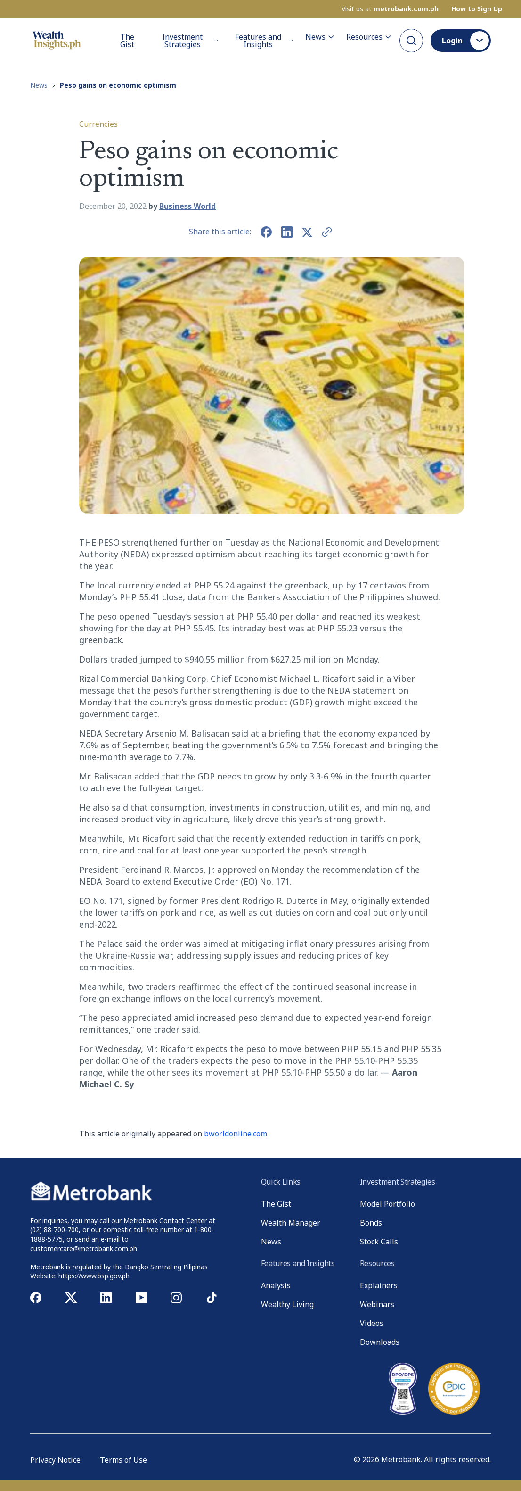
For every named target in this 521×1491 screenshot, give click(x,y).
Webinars (377, 1304)
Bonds (371, 1223)
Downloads (379, 1342)
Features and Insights (264, 40)
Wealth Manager (290, 1223)
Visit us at (390, 9)
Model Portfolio (387, 1204)
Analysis (276, 1285)
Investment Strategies (190, 40)
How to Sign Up (476, 9)
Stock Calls (379, 1241)
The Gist (127, 40)
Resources (369, 37)
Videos (371, 1323)
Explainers (379, 1285)
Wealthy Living (287, 1304)
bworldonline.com (235, 1133)
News (320, 37)
